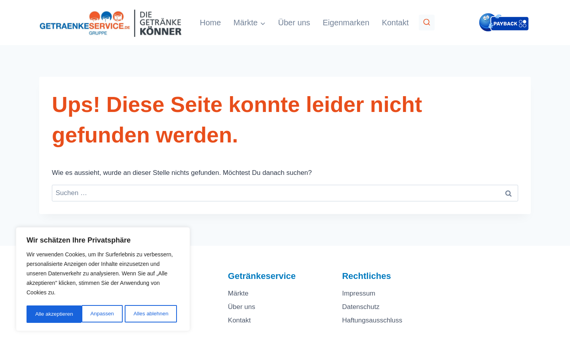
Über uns (294, 22)
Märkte (238, 293)
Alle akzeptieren (152, 314)
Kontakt (395, 22)
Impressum (358, 293)
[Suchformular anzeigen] (427, 22)
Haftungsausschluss (372, 320)
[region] (103, 280)
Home (210, 22)
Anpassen (46, 314)
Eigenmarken (346, 22)
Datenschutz (361, 307)
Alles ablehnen (95, 314)
